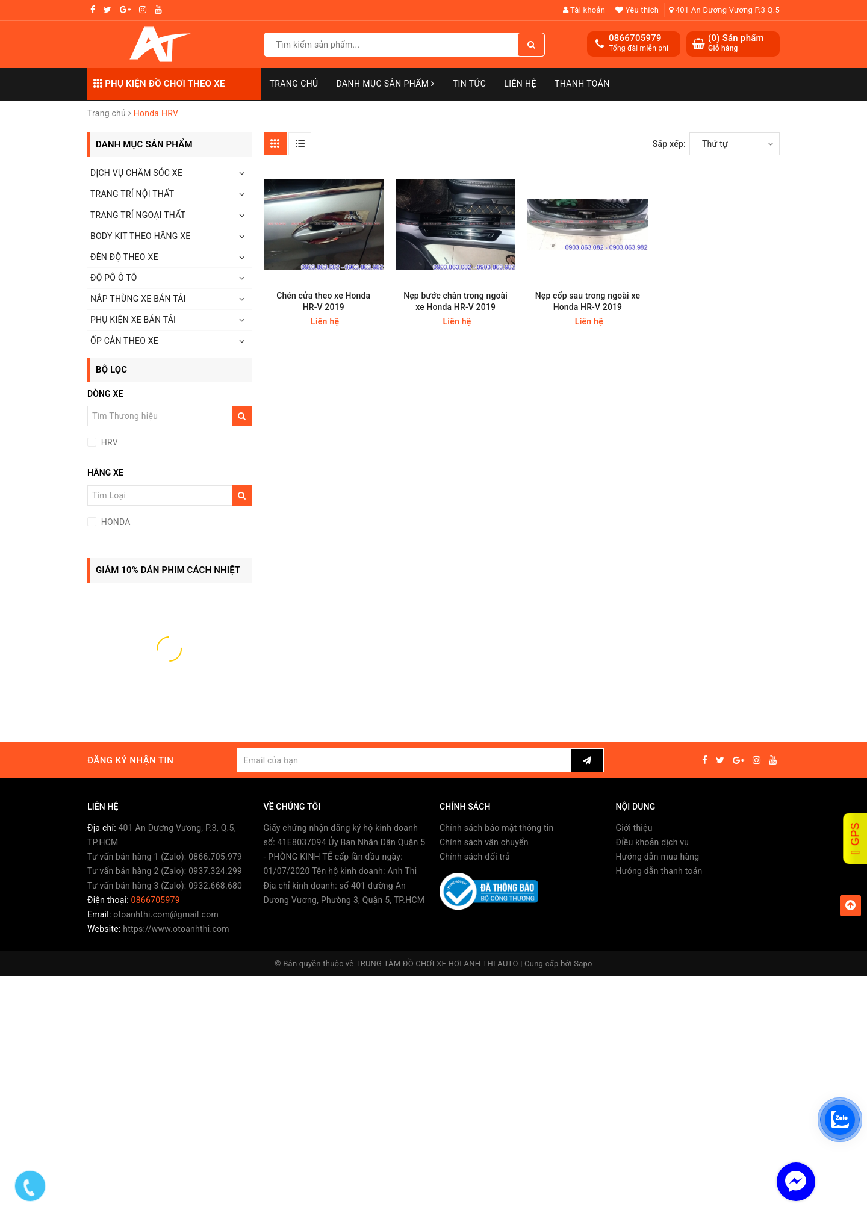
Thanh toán (582, 83)
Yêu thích (637, 9)
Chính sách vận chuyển (484, 842)
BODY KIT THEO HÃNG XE (140, 236)
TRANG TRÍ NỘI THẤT (132, 194)
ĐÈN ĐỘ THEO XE (124, 257)
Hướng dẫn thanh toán (659, 871)
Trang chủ (294, 83)
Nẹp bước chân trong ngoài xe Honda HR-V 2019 (455, 301)
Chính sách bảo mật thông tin (497, 828)
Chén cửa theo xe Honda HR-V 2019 (323, 301)
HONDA (115, 522)
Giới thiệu (634, 828)
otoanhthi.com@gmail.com (166, 914)
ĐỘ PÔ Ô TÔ (113, 277)
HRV (108, 442)
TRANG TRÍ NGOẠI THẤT (137, 215)
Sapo (583, 963)
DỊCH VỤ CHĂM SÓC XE (136, 173)
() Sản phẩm (736, 43)
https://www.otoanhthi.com (176, 929)
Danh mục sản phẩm (386, 83)
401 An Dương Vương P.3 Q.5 (724, 9)
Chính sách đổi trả (475, 856)
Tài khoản (584, 9)
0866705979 (635, 38)
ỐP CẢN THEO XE (124, 341)
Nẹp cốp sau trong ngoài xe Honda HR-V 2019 (587, 301)
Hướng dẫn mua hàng (658, 856)
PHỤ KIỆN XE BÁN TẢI (133, 319)
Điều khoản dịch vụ (652, 842)
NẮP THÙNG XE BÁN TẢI (138, 298)
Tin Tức (469, 83)
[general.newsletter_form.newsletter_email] (403, 760)
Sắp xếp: (669, 144)
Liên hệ (520, 83)
